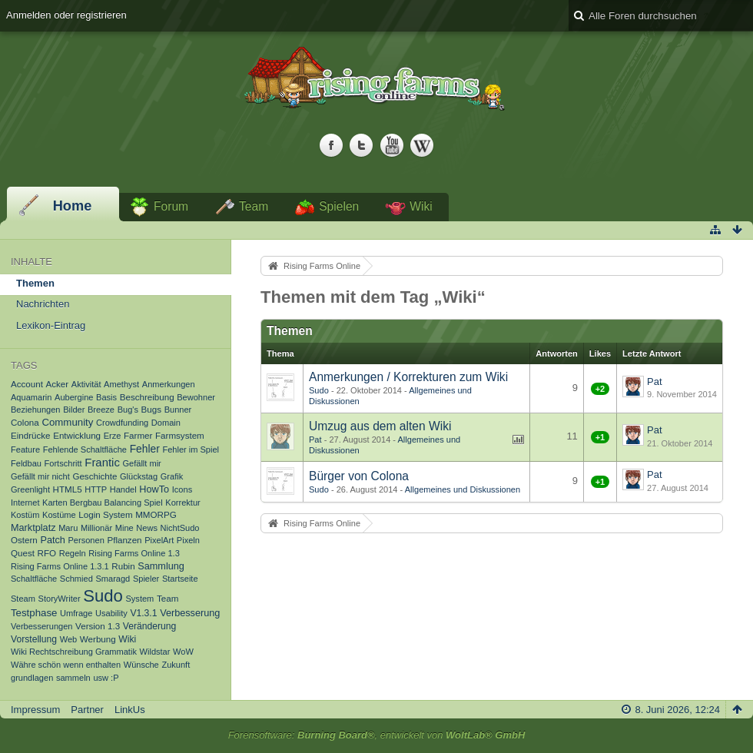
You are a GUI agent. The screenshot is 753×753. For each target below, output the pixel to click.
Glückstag (139, 476)
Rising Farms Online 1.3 (134, 553)
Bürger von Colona (359, 476)
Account (27, 384)
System (139, 598)
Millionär (96, 527)
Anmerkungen (168, 384)
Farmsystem (179, 435)
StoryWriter (59, 598)
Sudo (103, 595)
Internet (25, 502)
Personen (86, 540)
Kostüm (25, 514)
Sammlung (161, 566)
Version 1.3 (97, 626)
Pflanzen (124, 540)
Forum (171, 206)
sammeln (73, 677)
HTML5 (67, 489)
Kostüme (59, 514)
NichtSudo (180, 527)
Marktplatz (33, 527)
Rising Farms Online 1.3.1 (60, 566)
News (147, 527)
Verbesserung (190, 613)
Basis (106, 397)
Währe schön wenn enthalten (66, 664)
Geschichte (94, 476)
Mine (124, 527)
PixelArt (159, 540)
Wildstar (155, 651)
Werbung (98, 639)
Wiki (421, 206)
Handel (123, 489)
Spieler (146, 578)
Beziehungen (36, 409)
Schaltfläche (34, 578)
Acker (57, 384)
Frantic (102, 462)
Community (67, 422)
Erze (112, 435)
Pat (654, 381)
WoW (183, 651)
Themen (35, 283)
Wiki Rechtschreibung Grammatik (74, 651)
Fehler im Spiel (190, 449)
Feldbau (26, 463)
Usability (111, 613)
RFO (47, 553)
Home (72, 206)
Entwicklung (77, 435)
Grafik (172, 476)
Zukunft (175, 664)
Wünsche (141, 664)
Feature (25, 449)
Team (253, 206)
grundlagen (32, 677)
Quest (23, 553)
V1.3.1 (143, 613)
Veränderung (150, 626)
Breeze (101, 409)
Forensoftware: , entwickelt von (377, 735)
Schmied (76, 578)
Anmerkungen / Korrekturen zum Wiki (408, 376)
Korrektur (182, 502)
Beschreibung (147, 397)
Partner (87, 709)
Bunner (178, 409)
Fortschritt (63, 463)
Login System (105, 514)
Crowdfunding (122, 422)
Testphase (34, 613)
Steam (23, 598)
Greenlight (30, 489)
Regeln (72, 553)
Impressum (35, 709)
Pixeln (188, 540)
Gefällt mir (141, 463)
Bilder (74, 409)
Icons (182, 489)
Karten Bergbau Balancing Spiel (102, 502)
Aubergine (74, 397)
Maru (68, 527)
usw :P (105, 677)
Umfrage (76, 613)
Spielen (339, 206)
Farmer (138, 435)
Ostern (24, 540)
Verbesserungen (41, 626)
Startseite (180, 578)
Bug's (128, 409)
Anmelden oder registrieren (66, 15)
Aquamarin (31, 397)
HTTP (96, 489)
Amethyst (121, 384)
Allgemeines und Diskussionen (462, 489)
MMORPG (155, 514)
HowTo (154, 489)
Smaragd (112, 578)
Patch (52, 540)
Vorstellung (34, 639)
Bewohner (196, 397)
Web (69, 639)
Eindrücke (31, 435)
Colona (25, 422)
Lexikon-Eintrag (50, 325)
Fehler (145, 449)
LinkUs (129, 709)
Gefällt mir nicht (40, 476)
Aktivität (86, 384)
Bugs (151, 409)
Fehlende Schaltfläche (85, 449)
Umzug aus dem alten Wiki (380, 426)
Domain (166, 422)
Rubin (122, 566)
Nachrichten (42, 304)
